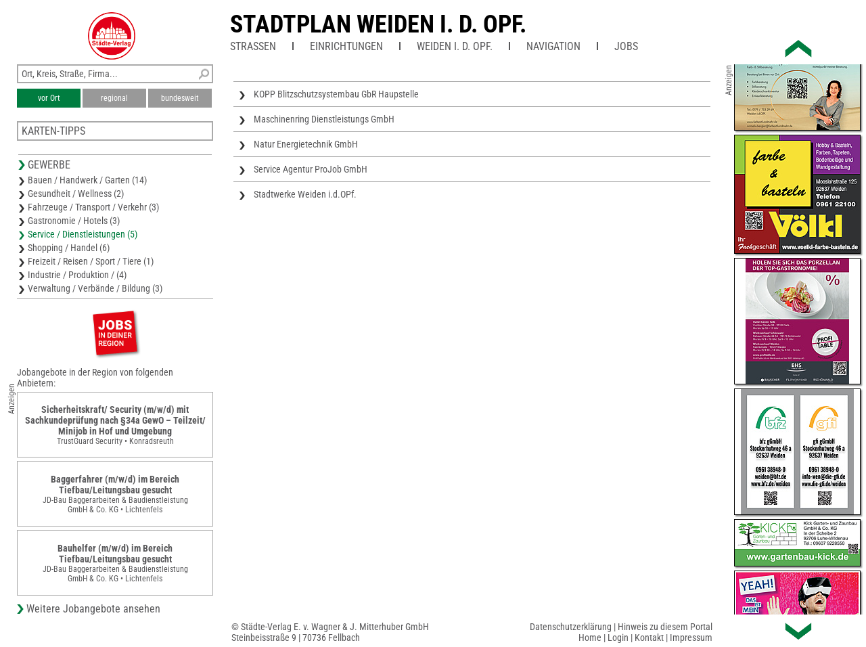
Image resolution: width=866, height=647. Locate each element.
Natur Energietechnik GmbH (306, 144)
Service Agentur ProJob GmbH (310, 169)
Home (589, 637)
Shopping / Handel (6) (69, 247)
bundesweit (180, 98)
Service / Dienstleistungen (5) (82, 234)
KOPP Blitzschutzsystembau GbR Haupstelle (336, 94)
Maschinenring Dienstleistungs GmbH (324, 119)
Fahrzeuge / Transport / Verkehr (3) (93, 207)
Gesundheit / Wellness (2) (76, 193)
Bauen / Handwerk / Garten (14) (87, 180)
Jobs (626, 46)
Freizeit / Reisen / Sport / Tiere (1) (91, 261)
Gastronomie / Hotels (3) (74, 220)
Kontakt (649, 637)
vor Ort (49, 98)
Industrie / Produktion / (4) (77, 274)
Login (618, 637)
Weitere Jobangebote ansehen (93, 608)
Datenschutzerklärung (571, 626)
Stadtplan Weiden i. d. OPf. (378, 24)
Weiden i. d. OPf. (455, 46)
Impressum (691, 637)
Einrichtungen (346, 46)
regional (114, 98)
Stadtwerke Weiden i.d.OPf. (305, 194)
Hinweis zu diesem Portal (665, 626)
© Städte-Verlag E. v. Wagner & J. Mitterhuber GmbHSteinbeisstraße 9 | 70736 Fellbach (330, 632)
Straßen (253, 46)
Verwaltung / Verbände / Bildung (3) (95, 288)
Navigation (553, 46)
